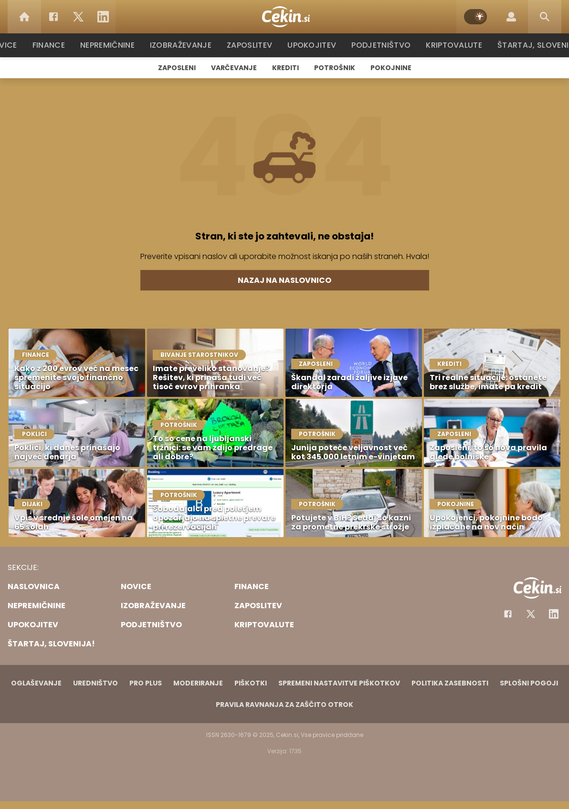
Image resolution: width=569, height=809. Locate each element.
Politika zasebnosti (449, 683)
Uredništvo (95, 683)
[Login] (511, 16)
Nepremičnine (112, 45)
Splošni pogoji (529, 683)
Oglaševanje (36, 683)
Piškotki (250, 683)
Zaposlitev (252, 45)
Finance (53, 45)
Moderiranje (198, 683)
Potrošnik (334, 68)
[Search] (544, 16)
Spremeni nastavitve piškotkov (339, 683)
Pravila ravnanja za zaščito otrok (284, 704)
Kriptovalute (453, 45)
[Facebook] (53, 16)
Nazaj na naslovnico (284, 280)
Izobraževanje (185, 45)
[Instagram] (553, 614)
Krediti (285, 68)
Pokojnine (390, 68)
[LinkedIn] (103, 16)
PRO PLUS (145, 683)
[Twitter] (78, 16)
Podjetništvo (381, 45)
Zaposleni (177, 68)
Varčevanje (234, 68)
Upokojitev (313, 45)
